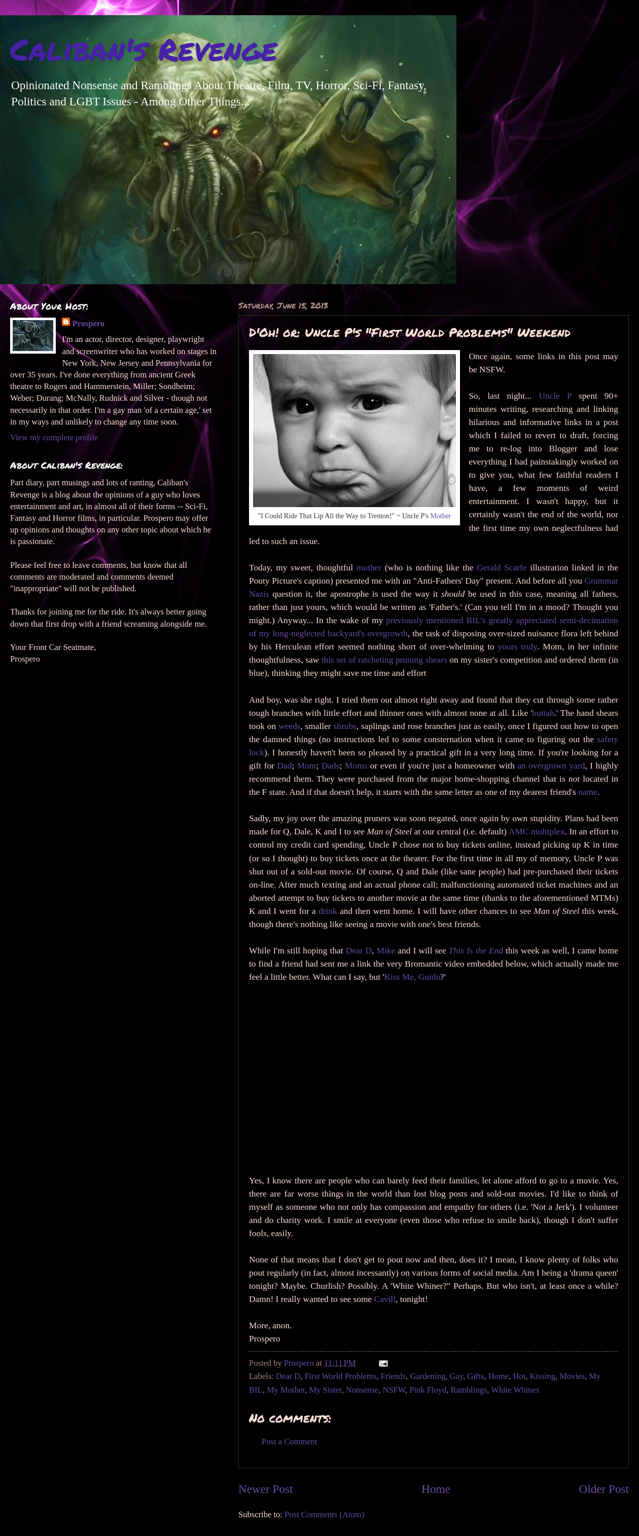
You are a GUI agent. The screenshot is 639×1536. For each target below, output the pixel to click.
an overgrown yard (551, 766)
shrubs (344, 726)
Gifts (475, 1376)
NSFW (393, 1390)
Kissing (543, 1376)
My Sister (325, 1390)
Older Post (604, 1488)
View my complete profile (54, 437)
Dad (284, 766)
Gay (457, 1376)
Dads (331, 766)
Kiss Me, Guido (412, 977)
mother (369, 567)
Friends (393, 1376)
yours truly (517, 646)
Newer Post (265, 1488)
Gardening (427, 1376)
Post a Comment (289, 1441)
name (587, 792)
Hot (519, 1376)
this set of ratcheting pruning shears (384, 660)
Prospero (88, 323)
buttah (543, 713)
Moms (356, 766)
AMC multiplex (537, 831)
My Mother (286, 1390)
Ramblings (469, 1390)
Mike (386, 950)
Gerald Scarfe (501, 567)
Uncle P (555, 396)
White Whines (515, 1390)
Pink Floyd (427, 1390)
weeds (289, 726)
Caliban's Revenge (143, 48)
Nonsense (362, 1390)
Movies (572, 1376)
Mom (306, 766)
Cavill (385, 1299)
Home (498, 1376)
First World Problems (340, 1376)
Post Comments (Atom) (324, 1514)
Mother (441, 516)
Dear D (359, 950)
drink (327, 911)
